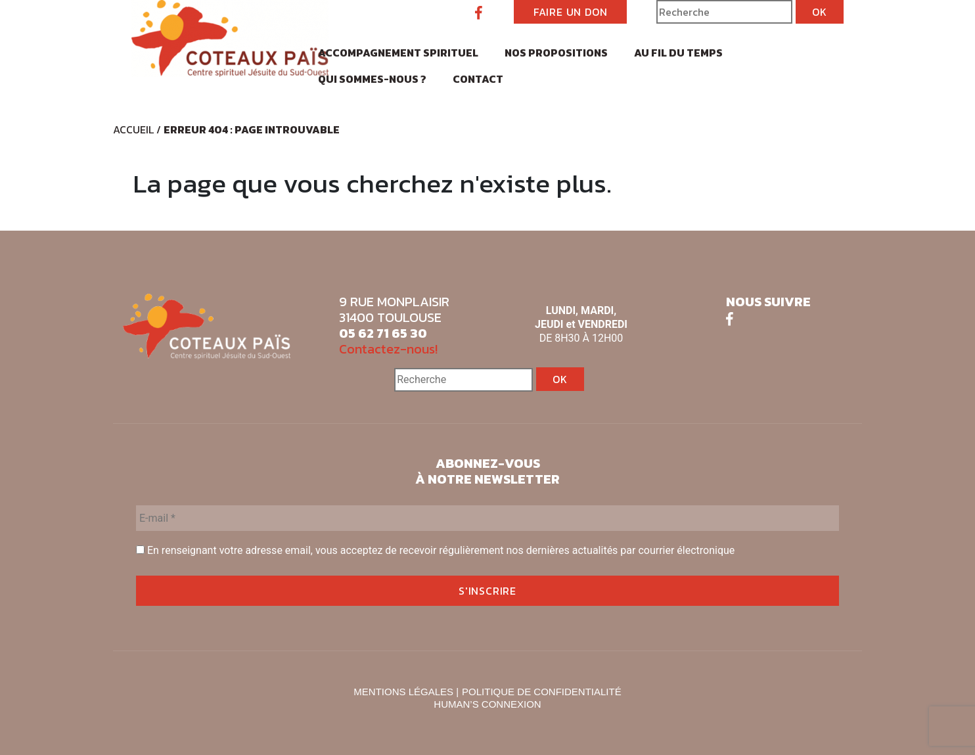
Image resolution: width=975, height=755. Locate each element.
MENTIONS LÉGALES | (406, 691)
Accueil (133, 129)
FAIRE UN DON (570, 12)
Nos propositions (556, 52)
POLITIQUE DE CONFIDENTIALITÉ (542, 691)
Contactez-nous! (388, 349)
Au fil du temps (678, 52)
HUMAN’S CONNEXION (487, 704)
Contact (478, 79)
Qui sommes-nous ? (372, 79)
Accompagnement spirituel (398, 52)
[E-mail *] (487, 518)
